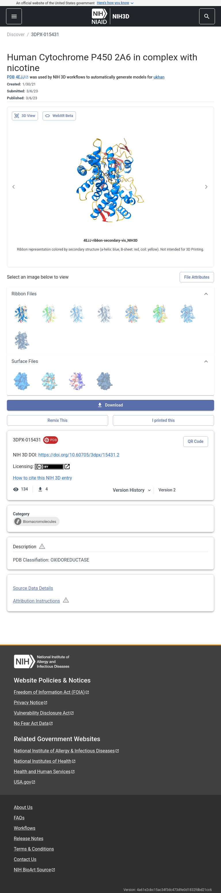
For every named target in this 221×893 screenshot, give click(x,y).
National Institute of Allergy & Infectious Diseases (66, 751)
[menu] (14, 16)
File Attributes (196, 277)
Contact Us (25, 859)
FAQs (19, 818)
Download (110, 405)
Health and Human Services (44, 771)
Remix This (57, 420)
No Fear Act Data (33, 723)
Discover (16, 34)
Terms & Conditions (34, 849)
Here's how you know (115, 3)
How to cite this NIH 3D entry (42, 478)
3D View (24, 115)
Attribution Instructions (36, 601)
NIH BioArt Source (35, 870)
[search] (207, 16)
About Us (23, 807)
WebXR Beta (59, 115)
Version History (132, 490)
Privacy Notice (31, 702)
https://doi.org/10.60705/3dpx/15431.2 (78, 455)
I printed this (163, 420)
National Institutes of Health (45, 761)
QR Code (195, 441)
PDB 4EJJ (18, 77)
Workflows (24, 828)
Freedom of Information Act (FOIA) (51, 692)
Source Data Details (33, 588)
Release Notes (28, 838)
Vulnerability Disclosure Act (44, 713)
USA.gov (25, 782)
